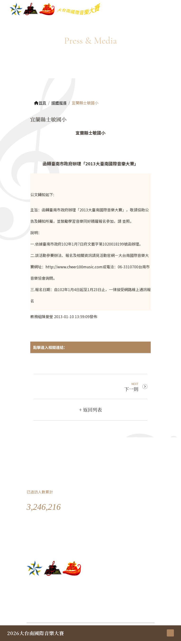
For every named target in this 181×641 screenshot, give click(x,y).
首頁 (40, 103)
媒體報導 (59, 103)
